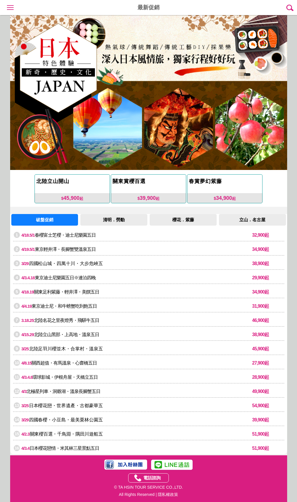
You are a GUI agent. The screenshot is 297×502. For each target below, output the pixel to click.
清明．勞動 (114, 219)
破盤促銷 (44, 219)
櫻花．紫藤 (183, 219)
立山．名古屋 (252, 219)
